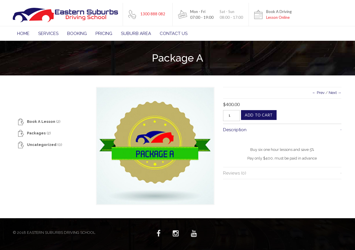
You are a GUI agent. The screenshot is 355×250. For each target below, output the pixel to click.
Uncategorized (41, 144)
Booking (77, 33)
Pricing (103, 33)
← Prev (318, 92)
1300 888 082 (152, 14)
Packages (36, 133)
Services (48, 33)
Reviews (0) (234, 173)
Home (23, 33)
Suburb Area (136, 33)
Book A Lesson (41, 121)
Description (235, 129)
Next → (335, 92)
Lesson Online (278, 17)
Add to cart (259, 115)
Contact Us (173, 33)
